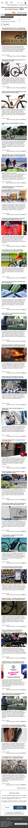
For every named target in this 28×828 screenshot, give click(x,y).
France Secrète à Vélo (11, 56)
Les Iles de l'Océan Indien (11, 182)
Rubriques (6, 24)
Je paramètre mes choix (21, 824)
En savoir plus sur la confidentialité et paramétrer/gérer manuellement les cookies (14, 813)
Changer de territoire (23, 4)
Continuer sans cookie (19, 807)
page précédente (22, 12)
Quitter (7, 807)
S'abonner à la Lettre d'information (14, 818)
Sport (21, 9)
